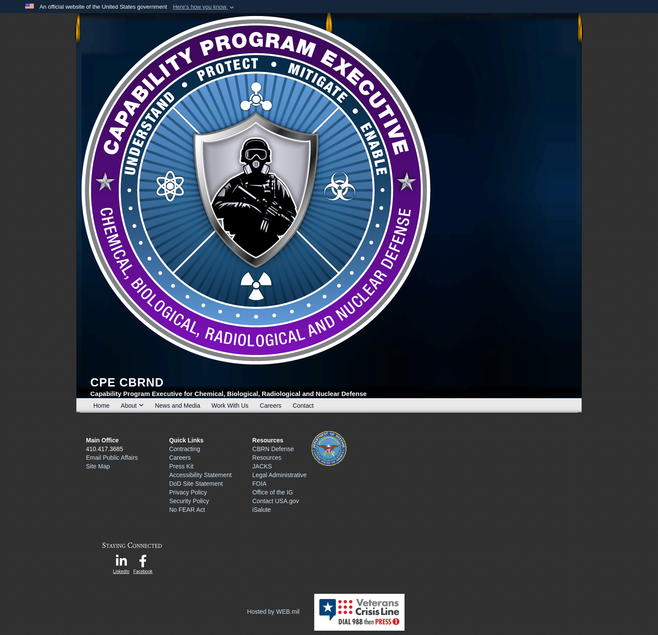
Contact (303, 405)
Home (101, 405)
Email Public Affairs (112, 457)
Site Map (98, 466)
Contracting (185, 448)
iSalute (261, 509)
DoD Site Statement (196, 483)
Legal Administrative (279, 474)
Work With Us (229, 405)
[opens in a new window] (121, 563)
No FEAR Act (187, 509)
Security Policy (189, 501)
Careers (271, 405)
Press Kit (181, 466)
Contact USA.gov (275, 501)
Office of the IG (272, 492)
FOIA (259, 483)
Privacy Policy (188, 492)
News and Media (177, 405)
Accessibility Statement (200, 474)
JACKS (262, 466)
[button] (204, 7)
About (132, 405)
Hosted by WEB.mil (273, 611)
